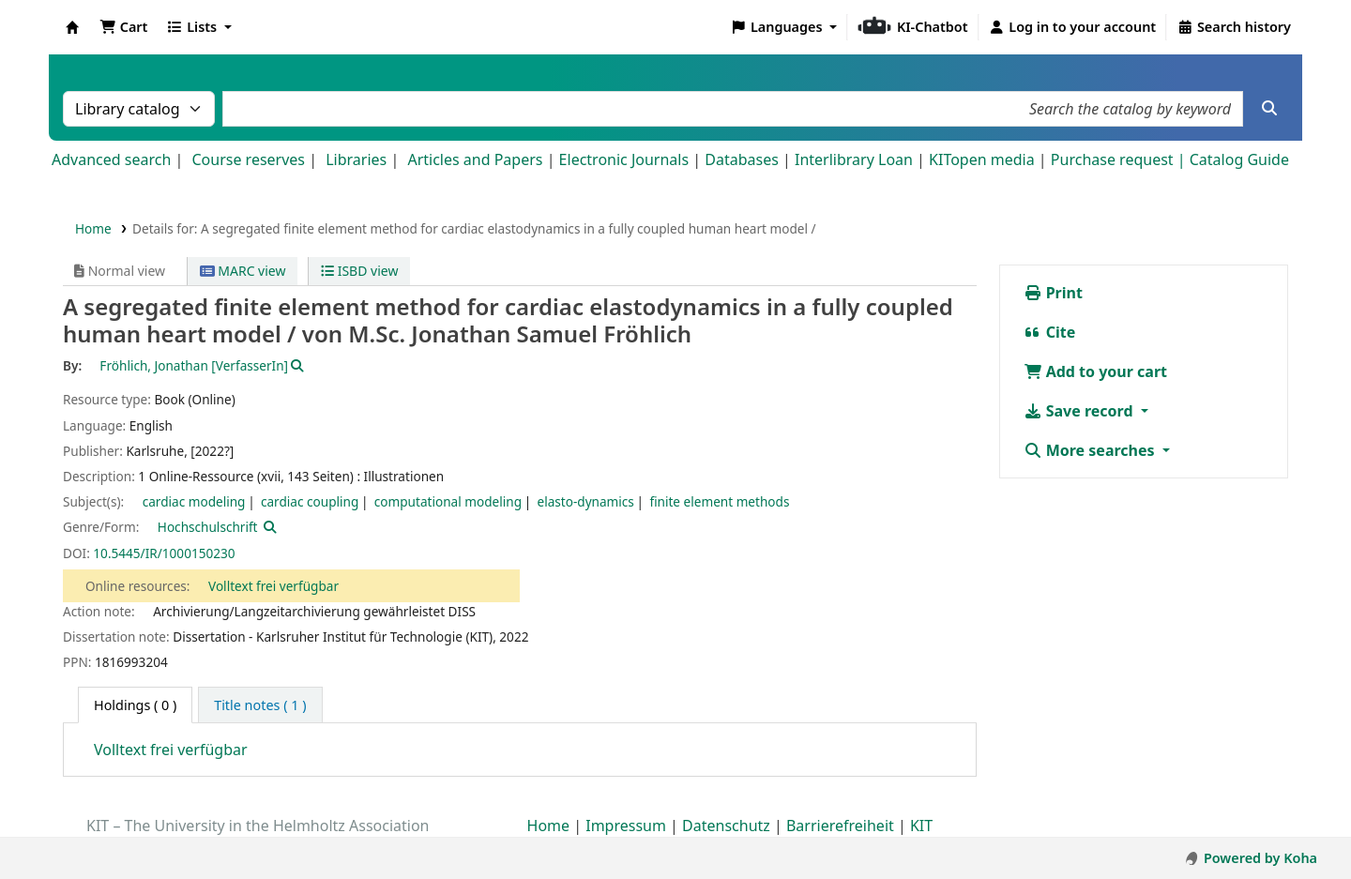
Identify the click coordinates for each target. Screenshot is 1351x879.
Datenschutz (726, 825)
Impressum (625, 825)
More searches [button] (1091, 450)
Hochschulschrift (208, 527)
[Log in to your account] (1072, 27)
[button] (123, 27)
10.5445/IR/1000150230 (164, 553)
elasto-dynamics (585, 501)
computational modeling (448, 501)
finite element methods (719, 501)
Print (1053, 292)
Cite (1050, 332)
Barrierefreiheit (840, 825)
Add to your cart (1096, 371)
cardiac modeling (194, 501)
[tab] (260, 705)
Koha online (72, 27)
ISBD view (359, 271)
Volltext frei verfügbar (273, 586)
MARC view (243, 271)
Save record (1080, 411)
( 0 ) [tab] (135, 705)
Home (93, 228)
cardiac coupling (309, 501)
